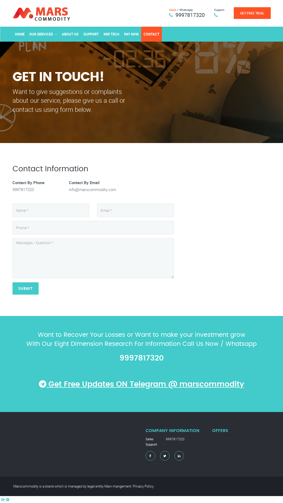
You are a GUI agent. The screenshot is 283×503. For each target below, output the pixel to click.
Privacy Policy (143, 486)
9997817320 (190, 14)
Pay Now (131, 34)
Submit (25, 288)
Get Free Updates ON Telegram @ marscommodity (141, 384)
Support (91, 34)
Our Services (41, 34)
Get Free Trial (252, 13)
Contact (151, 34)
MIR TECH (111, 34)
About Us (70, 34)
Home (19, 34)
